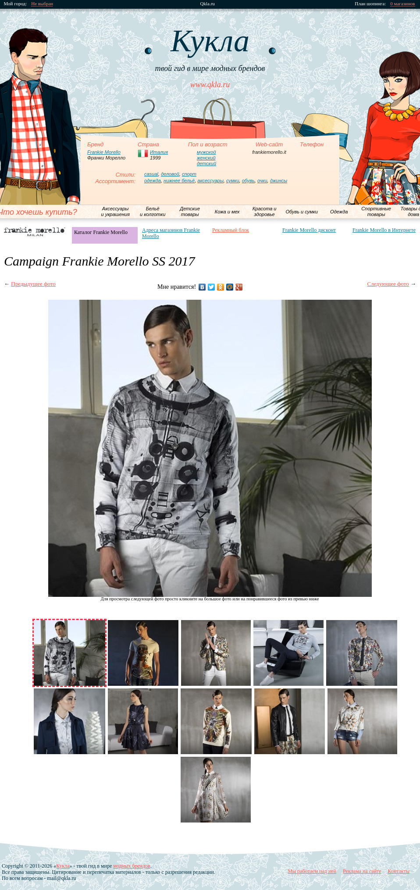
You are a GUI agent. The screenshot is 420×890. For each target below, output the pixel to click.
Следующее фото (388, 283)
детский (206, 163)
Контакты (398, 871)
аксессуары (210, 180)
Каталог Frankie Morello (101, 232)
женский (206, 157)
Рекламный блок (230, 230)
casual (151, 174)
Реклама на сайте (362, 871)
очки (262, 180)
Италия (159, 152)
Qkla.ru (207, 3)
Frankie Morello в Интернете (384, 230)
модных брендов (131, 866)
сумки (232, 180)
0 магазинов (403, 3)
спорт (189, 174)
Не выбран (42, 3)
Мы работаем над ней (312, 871)
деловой (170, 174)
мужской (206, 152)
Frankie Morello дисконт (309, 230)
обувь (248, 180)
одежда (152, 180)
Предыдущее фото (33, 283)
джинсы (278, 180)
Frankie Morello (104, 152)
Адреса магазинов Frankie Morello (171, 233)
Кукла (62, 866)
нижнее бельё (179, 180)
